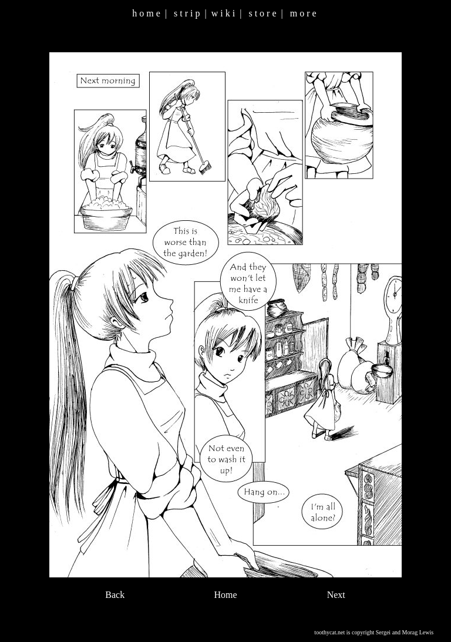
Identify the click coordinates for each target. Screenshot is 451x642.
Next (336, 595)
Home (225, 595)
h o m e (146, 13)
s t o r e (262, 13)
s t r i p (187, 13)
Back (114, 595)
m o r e (303, 13)
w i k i (223, 13)
